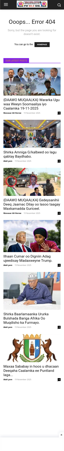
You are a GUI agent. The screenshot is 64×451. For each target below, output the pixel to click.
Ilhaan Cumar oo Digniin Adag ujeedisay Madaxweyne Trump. (27, 258)
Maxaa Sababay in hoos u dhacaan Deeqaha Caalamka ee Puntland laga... (31, 370)
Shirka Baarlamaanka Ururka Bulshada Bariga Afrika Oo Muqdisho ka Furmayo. (26, 318)
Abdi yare (7, 161)
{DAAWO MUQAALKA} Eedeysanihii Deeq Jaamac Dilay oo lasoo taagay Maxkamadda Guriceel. (31, 204)
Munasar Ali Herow (12, 113)
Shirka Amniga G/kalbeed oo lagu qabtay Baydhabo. (29, 154)
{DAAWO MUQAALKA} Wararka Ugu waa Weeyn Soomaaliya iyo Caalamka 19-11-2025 (31, 104)
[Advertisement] (32, 418)
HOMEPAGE (42, 44)
